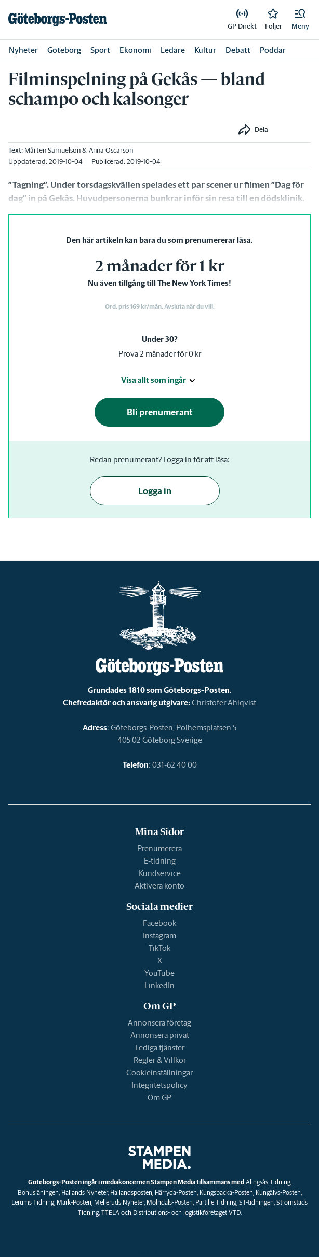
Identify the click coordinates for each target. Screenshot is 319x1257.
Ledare (173, 50)
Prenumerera (159, 848)
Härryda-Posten (176, 1192)
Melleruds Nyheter (119, 1202)
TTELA (110, 1213)
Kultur (205, 50)
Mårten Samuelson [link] (52, 150)
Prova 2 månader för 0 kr (159, 354)
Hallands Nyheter (84, 1192)
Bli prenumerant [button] (160, 412)
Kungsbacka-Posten (226, 1192)
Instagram (159, 935)
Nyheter (23, 50)
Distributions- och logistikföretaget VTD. (187, 1213)
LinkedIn (159, 985)
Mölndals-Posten (170, 1202)
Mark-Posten (74, 1202)
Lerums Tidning (32, 1202)
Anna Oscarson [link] (111, 150)
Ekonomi (135, 50)
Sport (100, 50)
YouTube (159, 973)
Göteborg (64, 50)
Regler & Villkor (160, 1060)
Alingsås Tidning (268, 1182)
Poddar (273, 50)
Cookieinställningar (159, 1072)
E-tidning (160, 861)
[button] (300, 19)
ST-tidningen (256, 1202)
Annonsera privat (159, 1035)
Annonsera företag (159, 1023)
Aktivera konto (159, 886)
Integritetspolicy (159, 1085)
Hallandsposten (131, 1192)
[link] (57, 19)
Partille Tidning (215, 1202)
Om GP (159, 1097)
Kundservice (160, 873)
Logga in (154, 491)
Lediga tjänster (159, 1048)
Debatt (237, 50)
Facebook (159, 923)
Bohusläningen (38, 1192)
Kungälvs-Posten (278, 1192)
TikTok (159, 948)
